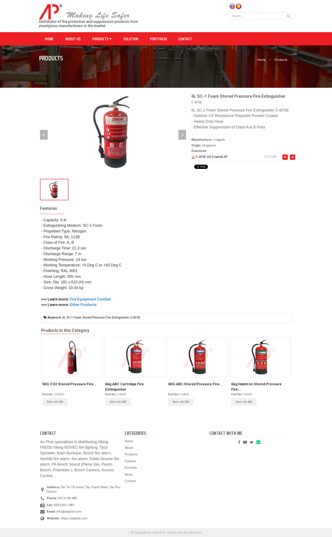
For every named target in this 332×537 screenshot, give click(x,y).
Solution (130, 38)
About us (73, 38)
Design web (175, 532)
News (129, 474)
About (129, 448)
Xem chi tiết (55, 402)
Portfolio (158, 38)
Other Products (83, 304)
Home (49, 38)
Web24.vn (195, 532)
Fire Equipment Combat (90, 299)
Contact (185, 38)
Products (102, 38)
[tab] (48, 208)
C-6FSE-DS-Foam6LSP (212, 157)
